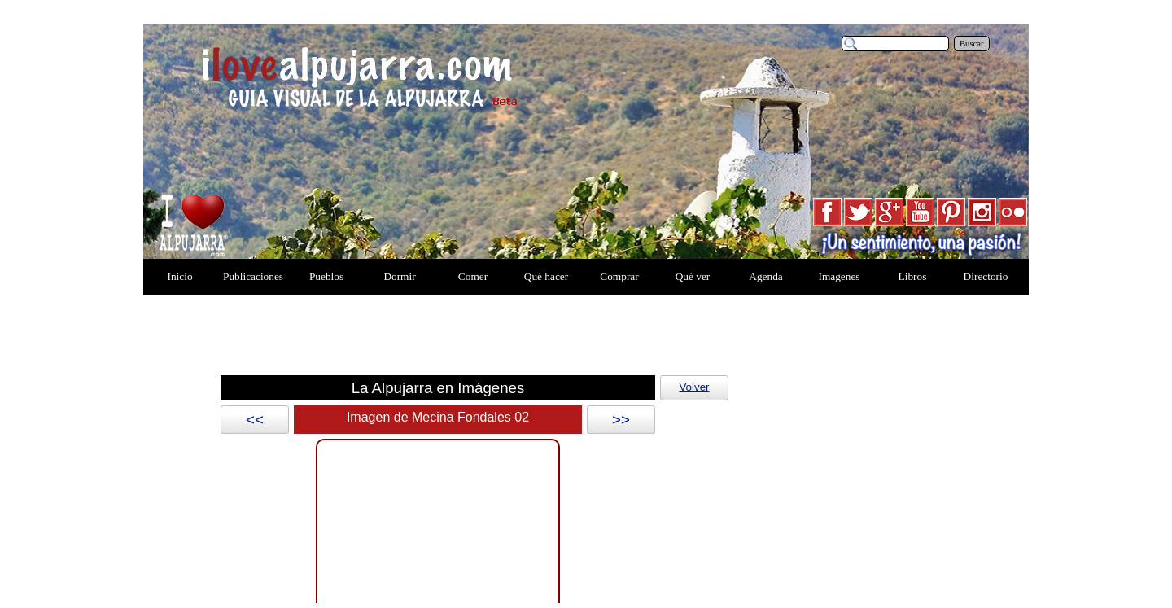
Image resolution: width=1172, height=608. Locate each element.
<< (255, 419)
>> (621, 419)
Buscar (972, 43)
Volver (694, 387)
